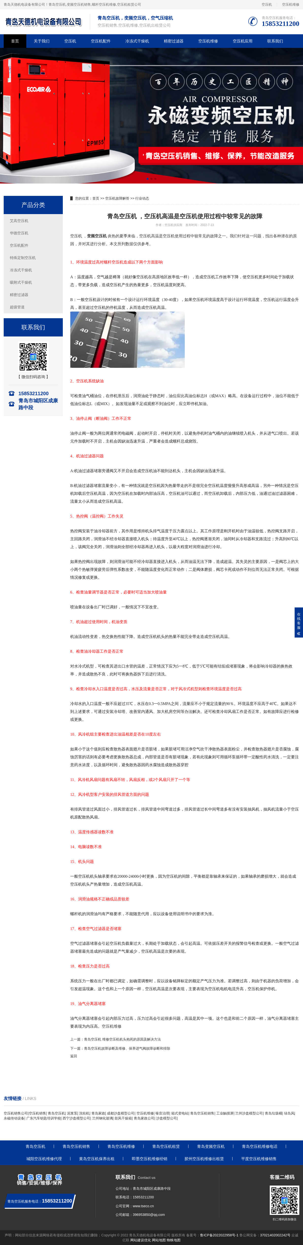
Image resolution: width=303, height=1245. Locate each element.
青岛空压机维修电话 (259, 1146)
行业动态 (142, 198)
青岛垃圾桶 (273, 1113)
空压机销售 (37, 1113)
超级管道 (17, 307)
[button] (148, 179)
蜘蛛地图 (174, 1240)
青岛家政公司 (144, 1118)
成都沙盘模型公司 (121, 1113)
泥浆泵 (72, 1113)
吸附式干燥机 (21, 282)
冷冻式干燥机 (137, 41)
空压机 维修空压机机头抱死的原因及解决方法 (126, 1039)
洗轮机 (84, 1113)
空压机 (267, 4)
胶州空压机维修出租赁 (204, 1159)
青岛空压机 (57, 4)
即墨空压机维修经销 (149, 1159)
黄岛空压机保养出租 (97, 1159)
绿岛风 (289, 1113)
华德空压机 (19, 233)
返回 (73, 1056)
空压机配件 (101, 41)
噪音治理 (162, 1113)
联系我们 (275, 41)
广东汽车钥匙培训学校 (43, 1118)
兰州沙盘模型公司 (249, 1113)
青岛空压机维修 (121, 1146)
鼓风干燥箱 (123, 1118)
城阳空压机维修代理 (44, 1159)
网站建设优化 (140, 1240)
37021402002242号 (275, 1235)
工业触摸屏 (225, 1113)
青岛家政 (98, 1113)
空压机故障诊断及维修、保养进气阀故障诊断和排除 (130, 1048)
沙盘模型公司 (166, 1118)
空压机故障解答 (117, 198)
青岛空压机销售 (202, 1113)
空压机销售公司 (16, 1113)
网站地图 (159, 1240)
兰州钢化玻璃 (102, 1118)
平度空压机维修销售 (259, 1159)
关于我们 (42, 41)
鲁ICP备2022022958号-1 (219, 1235)
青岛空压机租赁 (166, 1146)
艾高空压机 (19, 221)
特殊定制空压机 (23, 258)
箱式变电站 (179, 1113)
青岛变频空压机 (211, 1146)
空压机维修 (290, 4)
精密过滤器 (174, 41)
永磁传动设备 (14, 1118)
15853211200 (143, 1197)
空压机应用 (242, 41)
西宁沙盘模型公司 (76, 1118)
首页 (15, 41)
